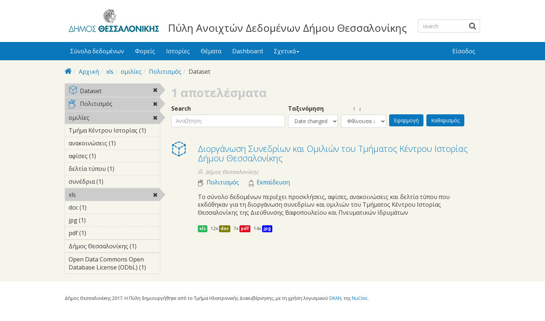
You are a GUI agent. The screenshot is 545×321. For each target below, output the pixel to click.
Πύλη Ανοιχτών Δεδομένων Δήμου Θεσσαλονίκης (287, 28)
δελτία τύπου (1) (114, 170)
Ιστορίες (178, 51)
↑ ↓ (351, 108)
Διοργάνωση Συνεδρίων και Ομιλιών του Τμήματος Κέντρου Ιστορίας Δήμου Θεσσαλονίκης (333, 153)
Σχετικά (286, 51)
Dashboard (247, 51)
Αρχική (89, 72)
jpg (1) (97, 220)
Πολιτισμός (165, 72)
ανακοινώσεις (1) (114, 144)
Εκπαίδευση (273, 182)
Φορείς (145, 51)
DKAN (335, 298)
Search (181, 108)
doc (224, 228)
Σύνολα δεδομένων (97, 51)
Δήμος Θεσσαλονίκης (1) (114, 247)
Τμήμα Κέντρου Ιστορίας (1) (114, 131)
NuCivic (360, 298)
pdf (245, 228)
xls (110, 72)
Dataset (114, 91)
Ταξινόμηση (306, 108)
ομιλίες (131, 72)
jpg (267, 228)
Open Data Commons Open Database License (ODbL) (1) (114, 264)
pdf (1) (97, 233)
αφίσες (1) (107, 156)
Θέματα (211, 51)
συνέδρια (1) (114, 182)
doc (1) (98, 207)
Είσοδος (463, 51)
